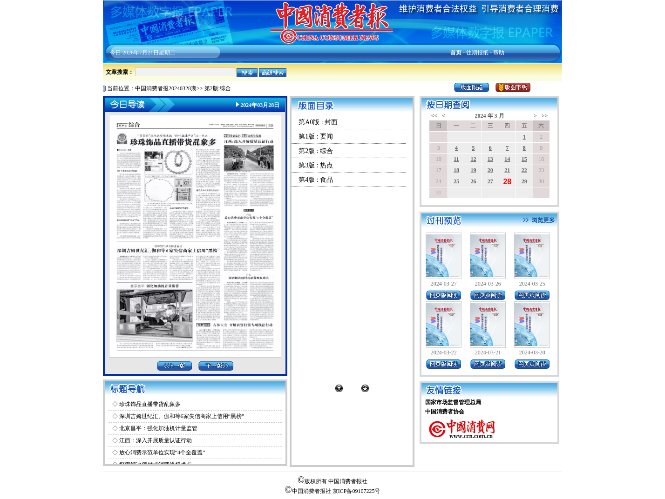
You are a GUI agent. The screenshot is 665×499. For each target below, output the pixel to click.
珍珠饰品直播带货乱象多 (150, 404)
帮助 (498, 52)
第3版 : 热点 (316, 165)
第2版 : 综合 (316, 150)
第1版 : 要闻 (316, 136)
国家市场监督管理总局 (453, 402)
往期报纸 (477, 52)
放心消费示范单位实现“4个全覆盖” (162, 452)
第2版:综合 (217, 88)
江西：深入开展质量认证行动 (155, 440)
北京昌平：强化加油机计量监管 (158, 428)
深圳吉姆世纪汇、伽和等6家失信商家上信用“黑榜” (181, 416)
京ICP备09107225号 (356, 491)
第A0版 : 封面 (318, 122)
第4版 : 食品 (316, 179)
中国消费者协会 (444, 411)
